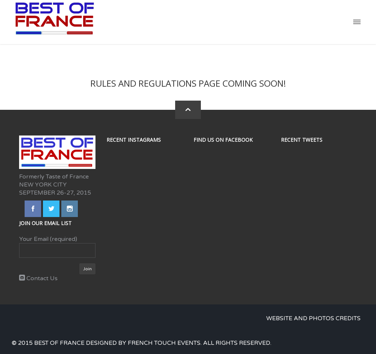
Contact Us (38, 278)
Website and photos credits (313, 318)
